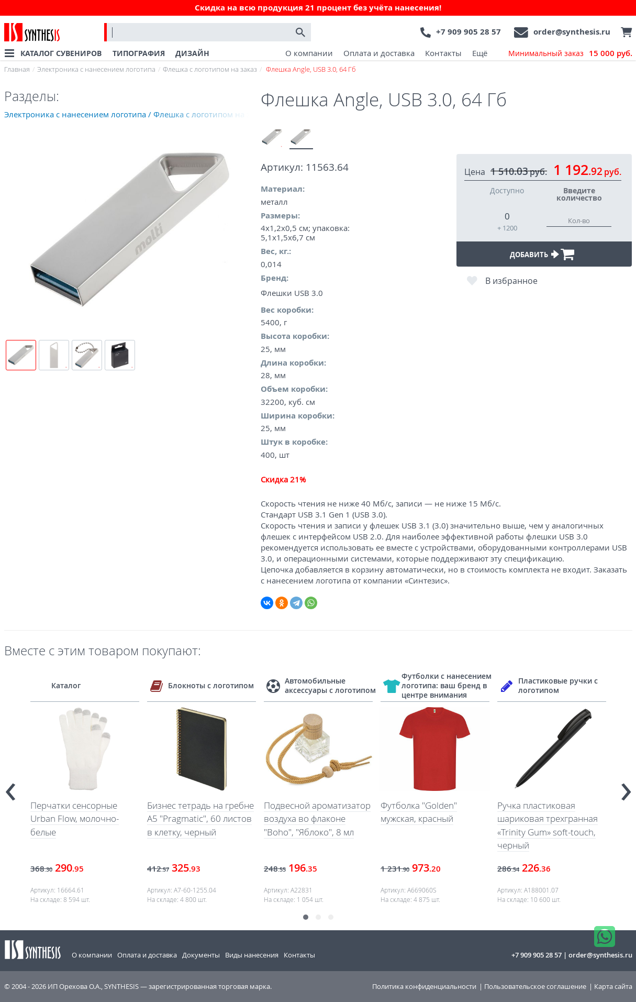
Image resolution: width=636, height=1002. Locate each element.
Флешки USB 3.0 (292, 293)
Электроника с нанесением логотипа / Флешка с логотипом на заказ (132, 114)
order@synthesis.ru (571, 31)
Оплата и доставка (379, 53)
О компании (309, 53)
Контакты (443, 53)
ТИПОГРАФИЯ (139, 53)
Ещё (479, 53)
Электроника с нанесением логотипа (96, 69)
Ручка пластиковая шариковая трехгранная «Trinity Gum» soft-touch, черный (547, 825)
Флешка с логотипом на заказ (210, 69)
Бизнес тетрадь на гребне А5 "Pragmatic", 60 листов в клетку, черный (200, 818)
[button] (305, 917)
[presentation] (10, 787)
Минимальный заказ (570, 53)
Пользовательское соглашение (535, 986)
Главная (17, 69)
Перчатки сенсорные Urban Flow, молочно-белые (74, 818)
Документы (201, 955)
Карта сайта (613, 986)
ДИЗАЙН (192, 53)
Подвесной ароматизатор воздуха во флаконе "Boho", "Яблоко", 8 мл (317, 818)
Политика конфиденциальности (424, 986)
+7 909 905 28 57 (468, 31)
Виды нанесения (251, 955)
